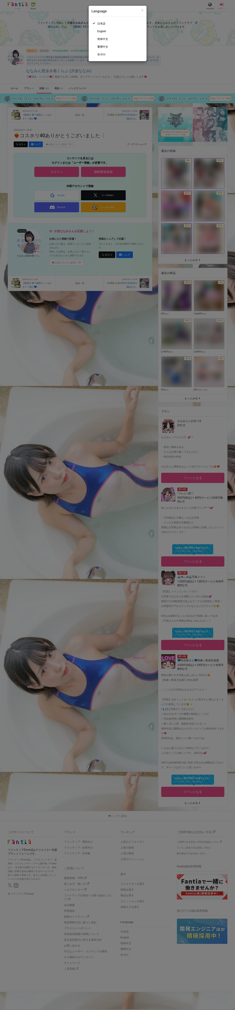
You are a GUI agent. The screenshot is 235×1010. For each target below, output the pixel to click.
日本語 (101, 23)
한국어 (101, 54)
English (101, 31)
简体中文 (102, 39)
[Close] (142, 10)
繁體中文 (102, 46)
